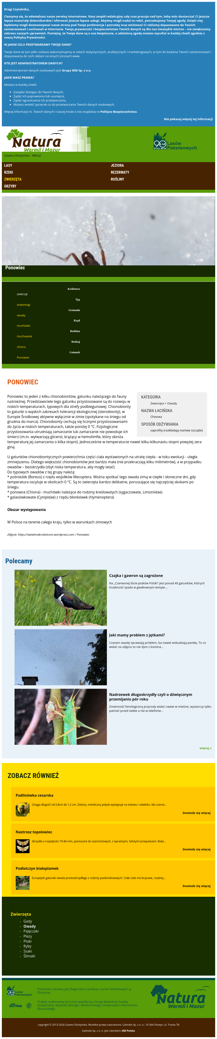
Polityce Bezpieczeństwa (118, 112)
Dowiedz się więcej (197, 813)
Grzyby (10, 186)
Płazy (28, 936)
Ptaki (28, 941)
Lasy (8, 165)
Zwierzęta (12, 179)
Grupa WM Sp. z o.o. (76, 70)
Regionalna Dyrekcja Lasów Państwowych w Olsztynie (84, 990)
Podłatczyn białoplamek (37, 868)
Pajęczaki (31, 931)
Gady (28, 921)
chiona (21, 347)
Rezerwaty (120, 172)
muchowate (24, 336)
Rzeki (8, 172)
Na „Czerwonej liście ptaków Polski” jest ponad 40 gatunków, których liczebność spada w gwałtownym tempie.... (157, 585)
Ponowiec (23, 357)
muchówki (23, 326)
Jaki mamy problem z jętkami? (137, 635)
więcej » (206, 748)
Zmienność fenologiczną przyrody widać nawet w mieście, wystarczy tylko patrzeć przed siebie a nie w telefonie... (160, 708)
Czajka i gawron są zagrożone (136, 575)
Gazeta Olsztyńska (17, 155)
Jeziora (117, 165)
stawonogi (23, 305)
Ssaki (28, 951)
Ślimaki (29, 956)
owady (21, 315)
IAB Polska (128, 1030)
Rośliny (117, 179)
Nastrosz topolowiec (34, 831)
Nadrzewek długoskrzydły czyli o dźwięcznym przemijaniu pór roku (150, 696)
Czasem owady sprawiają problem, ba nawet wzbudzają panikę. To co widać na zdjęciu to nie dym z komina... (157, 645)
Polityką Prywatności (29, 37)
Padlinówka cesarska (34, 795)
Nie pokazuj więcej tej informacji (188, 119)
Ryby (27, 946)
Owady (172, 403)
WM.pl (36, 155)
